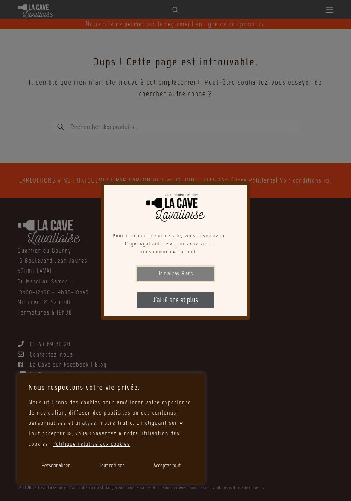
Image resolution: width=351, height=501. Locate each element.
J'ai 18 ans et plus (175, 299)
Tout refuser (111, 465)
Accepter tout (167, 465)
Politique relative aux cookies (93, 444)
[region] (111, 429)
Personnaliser (55, 465)
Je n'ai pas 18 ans (175, 273)
